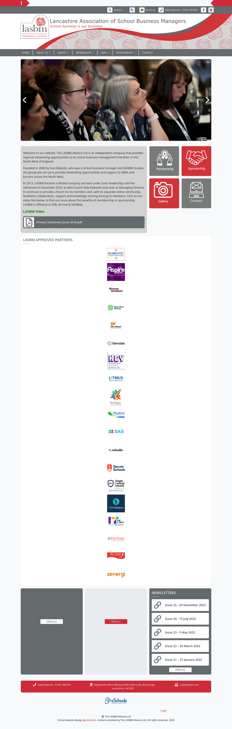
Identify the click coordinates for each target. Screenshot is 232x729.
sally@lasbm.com (189, 684)
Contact (147, 52)
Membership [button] (84, 52)
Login (164, 710)
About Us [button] (42, 52)
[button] (24, 100)
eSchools (91, 720)
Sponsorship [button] (124, 52)
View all (51, 621)
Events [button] (62, 52)
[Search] (119, 9)
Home (25, 52)
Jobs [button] (104, 52)
